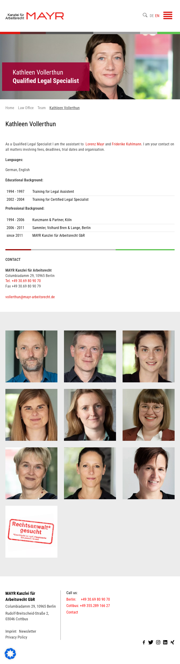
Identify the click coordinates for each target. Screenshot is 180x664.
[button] (10, 653)
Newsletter (27, 631)
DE (152, 16)
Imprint (10, 631)
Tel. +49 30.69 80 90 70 (23, 281)
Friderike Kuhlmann (126, 144)
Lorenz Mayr (95, 144)
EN (157, 16)
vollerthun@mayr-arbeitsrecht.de (30, 297)
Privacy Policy (16, 637)
